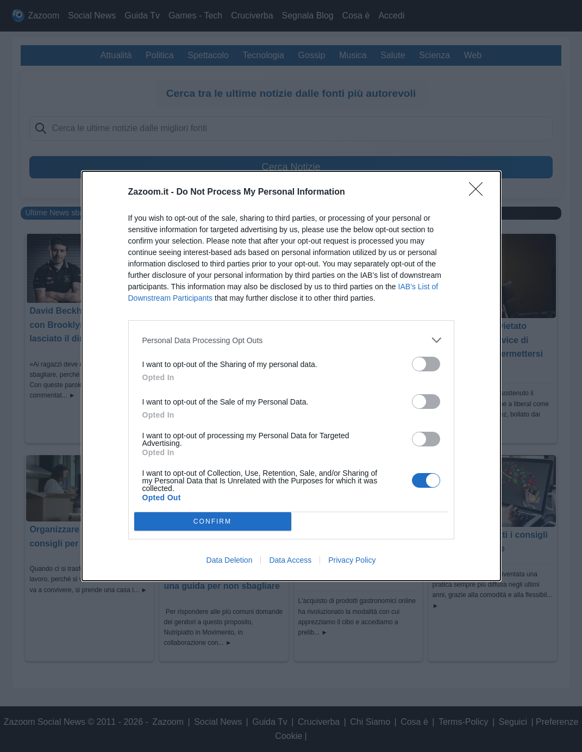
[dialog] (291, 376)
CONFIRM (212, 522)
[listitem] (291, 340)
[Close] (479, 192)
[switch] (426, 364)
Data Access (290, 560)
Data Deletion (229, 560)
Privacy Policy (352, 560)
